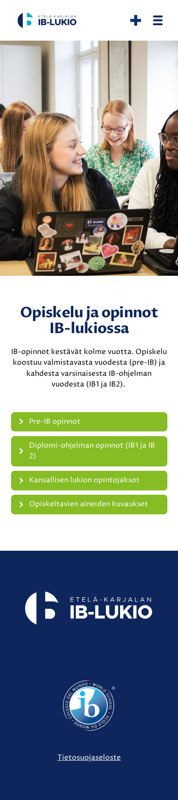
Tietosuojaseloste (89, 758)
